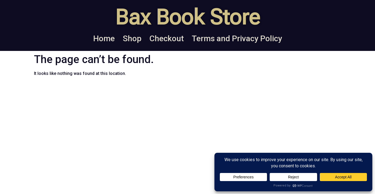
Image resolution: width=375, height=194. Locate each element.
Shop (132, 38)
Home (104, 38)
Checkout (167, 38)
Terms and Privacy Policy (237, 38)
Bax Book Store (187, 17)
